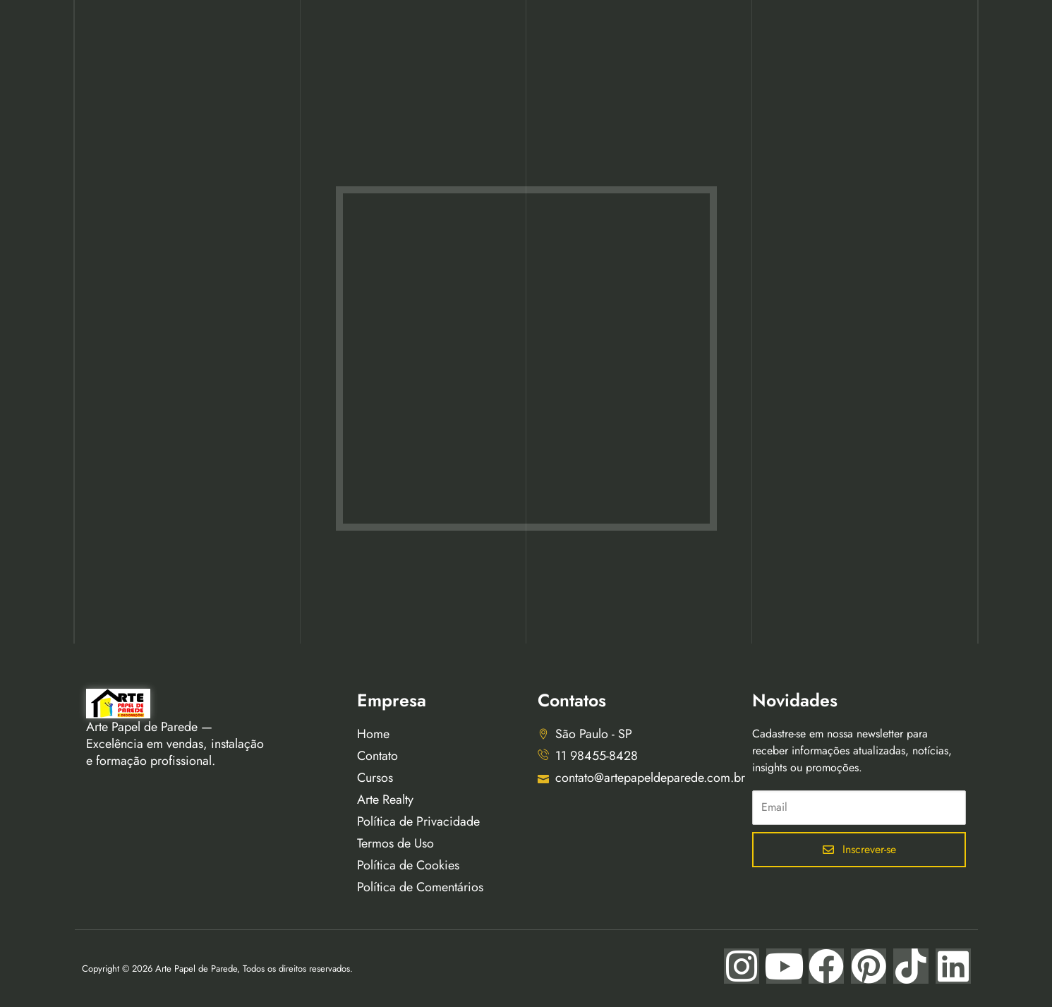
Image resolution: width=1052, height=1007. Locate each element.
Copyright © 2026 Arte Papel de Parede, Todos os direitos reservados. (217, 968)
